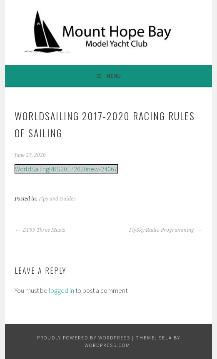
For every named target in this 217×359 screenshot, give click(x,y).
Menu (113, 75)
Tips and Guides (57, 199)
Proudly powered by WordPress (83, 337)
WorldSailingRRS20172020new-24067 (66, 169)
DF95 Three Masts (40, 230)
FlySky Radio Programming (165, 230)
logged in (61, 290)
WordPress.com (107, 345)
